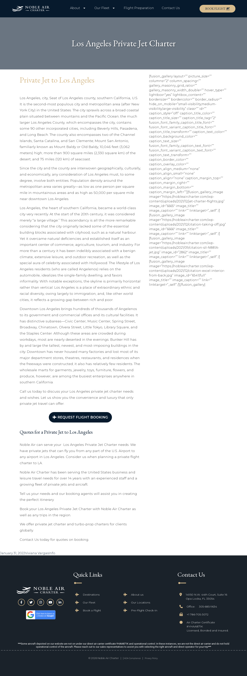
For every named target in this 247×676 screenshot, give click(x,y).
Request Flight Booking (80, 417)
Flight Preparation (139, 8)
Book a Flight (92, 610)
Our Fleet (89, 602)
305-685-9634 (208, 606)
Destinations (91, 594)
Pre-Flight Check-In (144, 610)
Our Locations (140, 602)
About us (137, 594)
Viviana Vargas (37, 553)
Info (52, 553)
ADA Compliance (132, 658)
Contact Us (171, 8)
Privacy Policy (151, 658)
